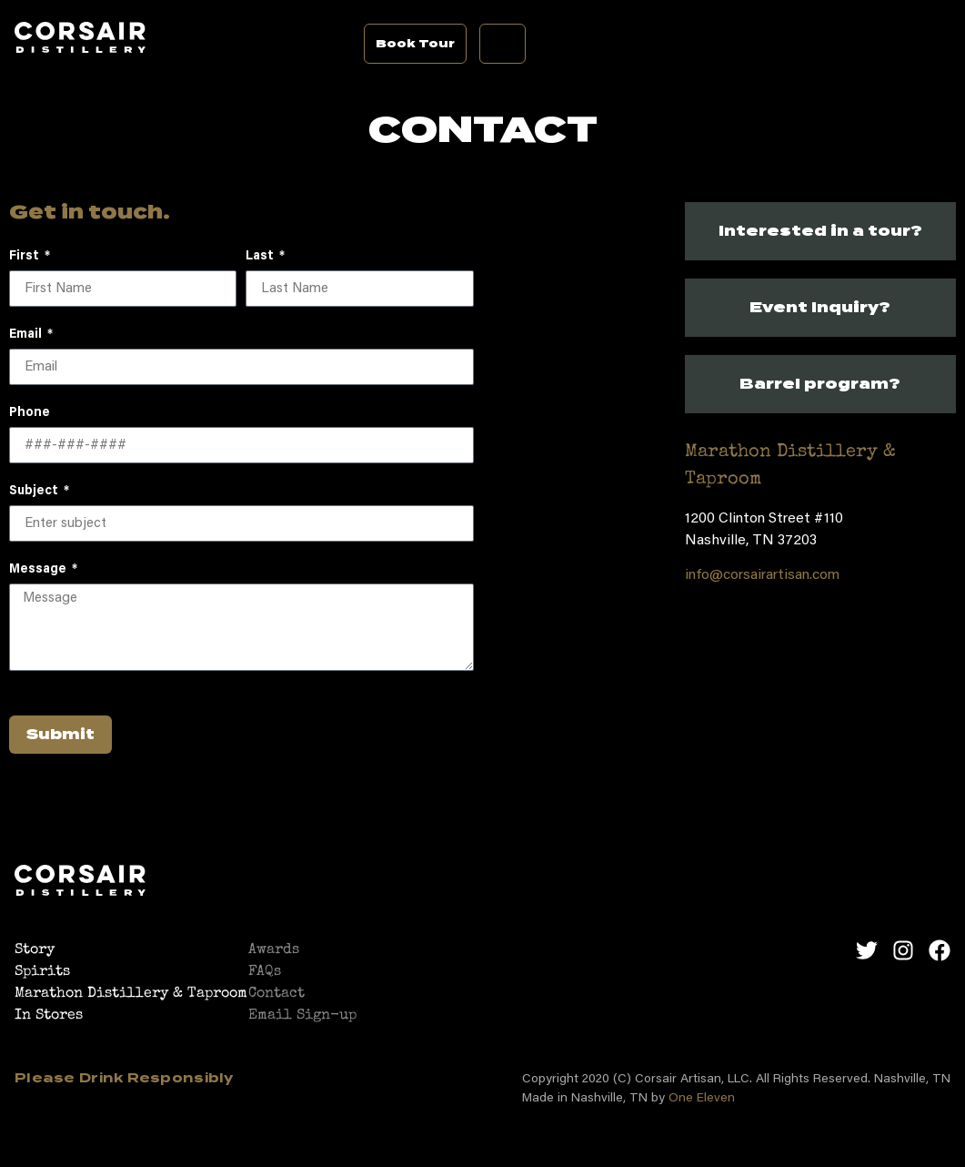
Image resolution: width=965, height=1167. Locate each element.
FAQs (264, 972)
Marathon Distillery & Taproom (131, 994)
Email (27, 335)
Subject (35, 491)
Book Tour (415, 43)
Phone (29, 413)
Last (261, 256)
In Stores (49, 1016)
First (25, 256)
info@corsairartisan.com (762, 575)
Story (35, 950)
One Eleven (701, 1098)
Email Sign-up (302, 1016)
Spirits (42, 972)
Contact (276, 994)
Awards (273, 950)
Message (39, 569)
